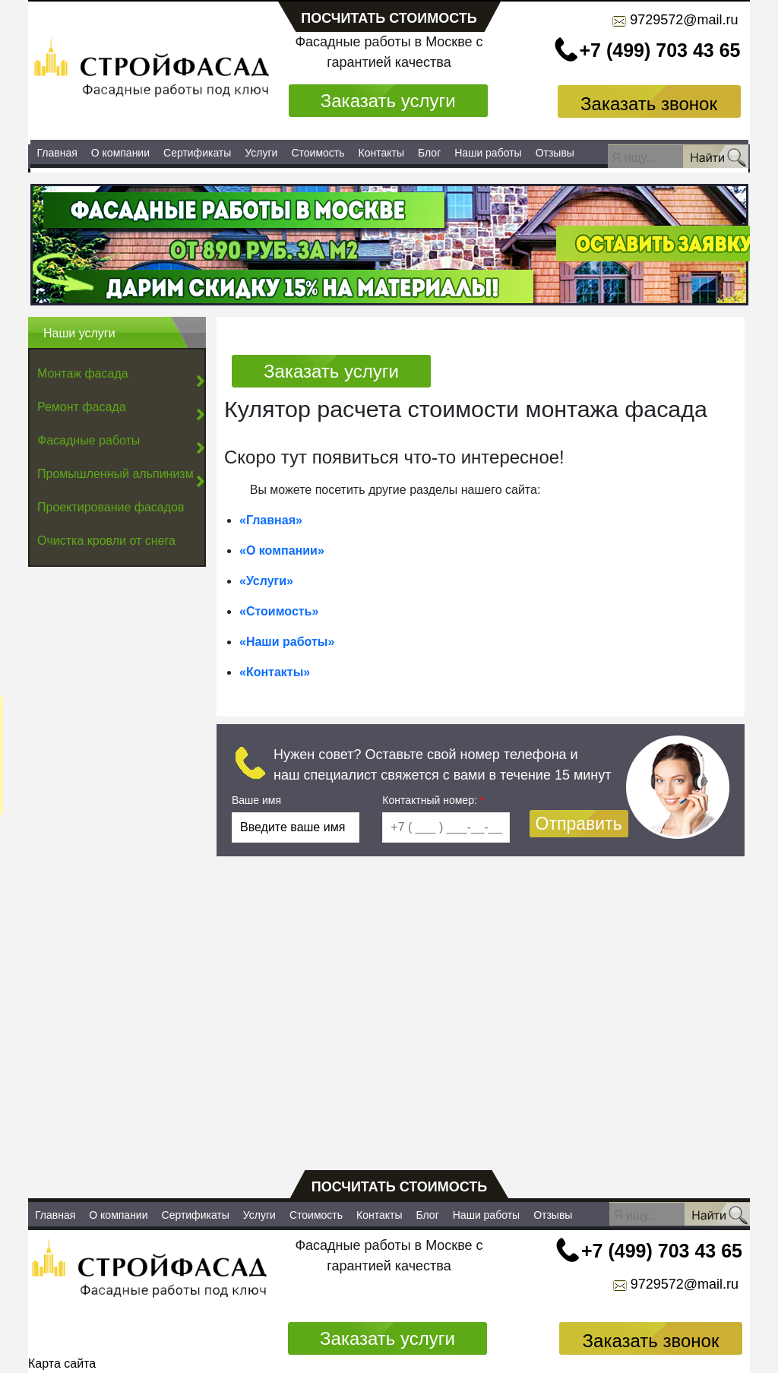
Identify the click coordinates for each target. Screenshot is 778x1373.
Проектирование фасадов (110, 507)
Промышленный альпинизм (115, 473)
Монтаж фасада (82, 373)
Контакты (381, 153)
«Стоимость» (278, 611)
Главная (57, 153)
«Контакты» (274, 672)
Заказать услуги (388, 100)
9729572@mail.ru (684, 19)
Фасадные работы (88, 440)
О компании (120, 153)
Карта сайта (62, 1363)
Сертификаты (197, 153)
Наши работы (487, 153)
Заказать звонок (648, 103)
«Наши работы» (286, 641)
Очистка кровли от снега (106, 540)
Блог (429, 153)
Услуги (261, 153)
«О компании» (281, 550)
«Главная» (270, 520)
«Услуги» (266, 580)
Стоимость (317, 153)
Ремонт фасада (81, 406)
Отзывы (555, 153)
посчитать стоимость (389, 18)
